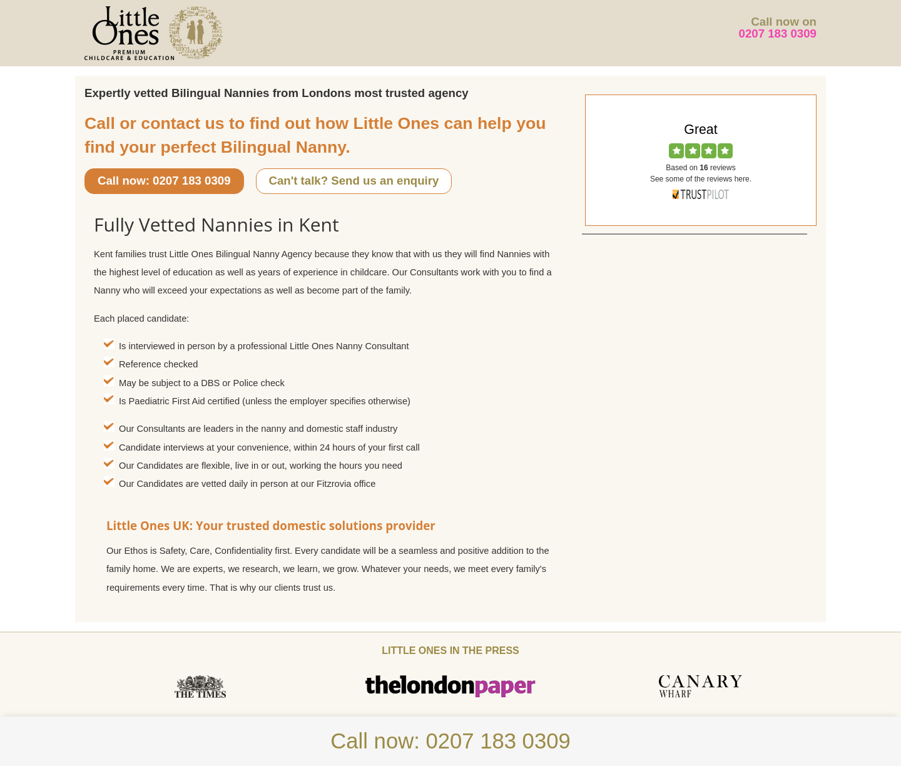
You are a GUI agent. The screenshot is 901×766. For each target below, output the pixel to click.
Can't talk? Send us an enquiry (354, 180)
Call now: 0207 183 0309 (164, 180)
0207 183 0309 (778, 33)
